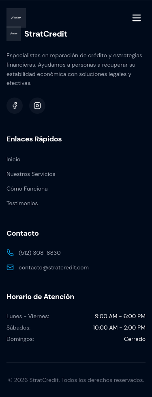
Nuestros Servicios (31, 174)
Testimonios (22, 203)
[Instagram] (37, 106)
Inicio (13, 159)
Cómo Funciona (27, 188)
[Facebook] (14, 106)
